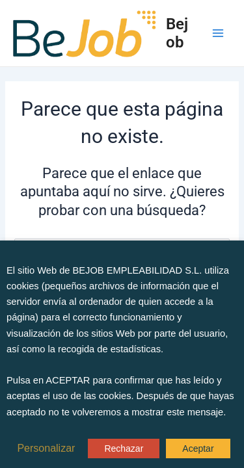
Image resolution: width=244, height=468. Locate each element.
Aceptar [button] (197, 448)
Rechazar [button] (123, 448)
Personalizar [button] (46, 448)
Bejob (177, 33)
